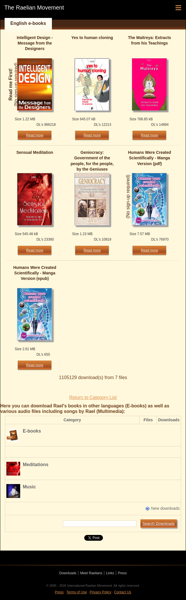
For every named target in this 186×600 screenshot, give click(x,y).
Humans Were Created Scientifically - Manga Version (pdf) (149, 158)
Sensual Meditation (34, 152)
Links (110, 573)
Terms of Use (77, 592)
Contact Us (122, 592)
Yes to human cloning (92, 37)
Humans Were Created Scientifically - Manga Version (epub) (34, 273)
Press (122, 573)
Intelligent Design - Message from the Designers (35, 43)
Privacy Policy (100, 592)
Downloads (67, 573)
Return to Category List (93, 397)
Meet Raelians (91, 573)
